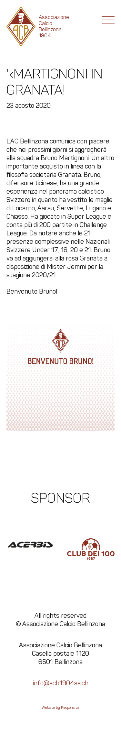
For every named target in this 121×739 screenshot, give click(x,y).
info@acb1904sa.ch (60, 683)
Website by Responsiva (60, 707)
